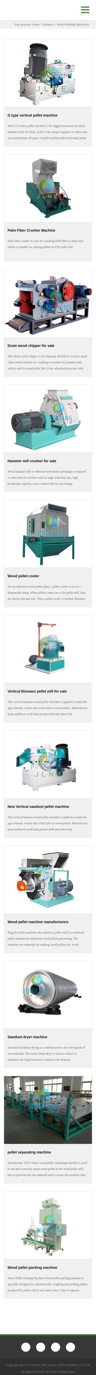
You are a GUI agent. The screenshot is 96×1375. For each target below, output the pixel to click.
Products (48, 24)
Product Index (67, 1371)
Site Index (51, 1371)
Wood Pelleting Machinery (73, 24)
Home (35, 24)
